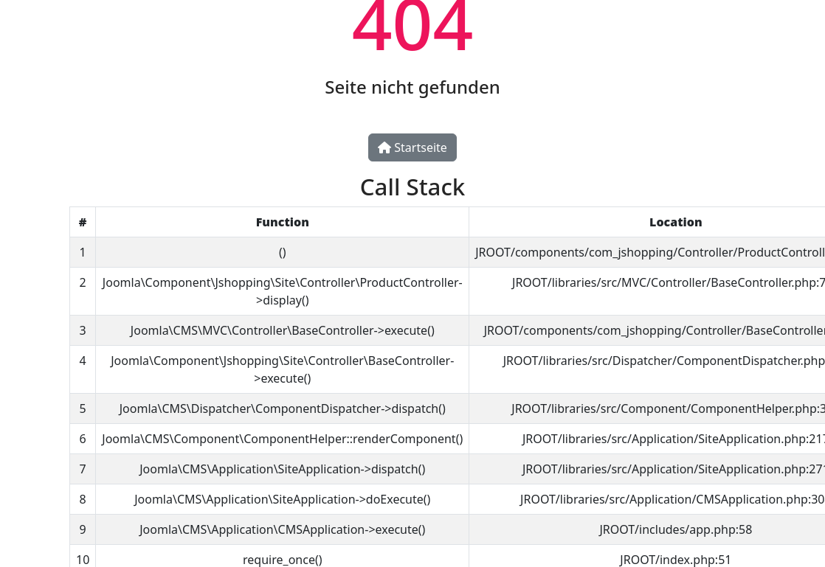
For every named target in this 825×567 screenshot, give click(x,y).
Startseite (412, 147)
